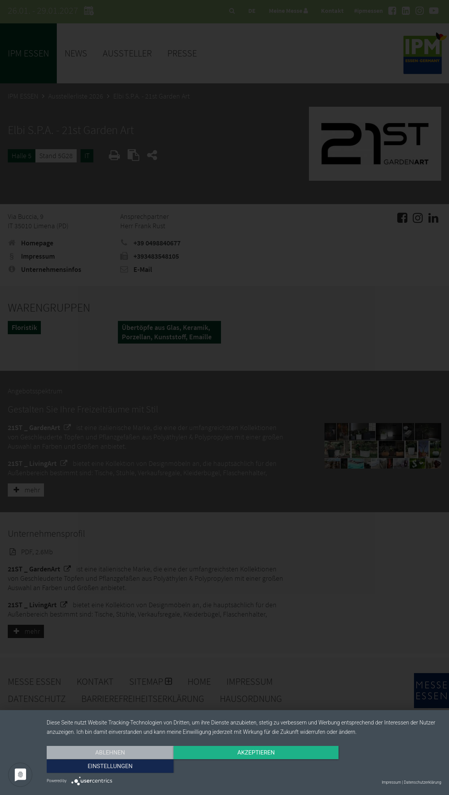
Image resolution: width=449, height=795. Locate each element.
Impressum (391, 782)
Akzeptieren (244, 766)
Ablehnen (106, 766)
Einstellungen (382, 766)
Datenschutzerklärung (422, 782)
